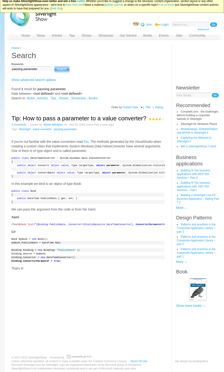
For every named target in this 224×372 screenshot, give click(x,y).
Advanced (203, 29)
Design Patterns (194, 218)
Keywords (17, 64)
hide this (56, 2)
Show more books (189, 305)
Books (93, 98)
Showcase (78, 98)
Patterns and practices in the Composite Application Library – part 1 (196, 253)
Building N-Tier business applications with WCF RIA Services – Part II (194, 174)
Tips (53, 98)
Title (148, 107)
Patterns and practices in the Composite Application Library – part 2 (196, 240)
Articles (42, 98)
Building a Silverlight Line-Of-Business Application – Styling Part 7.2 (198, 199)
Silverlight (25, 129)
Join (149, 24)
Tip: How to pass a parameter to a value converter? (78, 118)
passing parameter (65, 129)
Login (165, 24)
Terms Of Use (139, 361)
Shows (64, 98)
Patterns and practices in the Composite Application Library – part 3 (196, 228)
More (180, 208)
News (31, 98)
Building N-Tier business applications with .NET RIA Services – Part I (194, 186)
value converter (42, 129)
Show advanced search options (33, 80)
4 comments (18, 124)
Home (15, 48)
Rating (159, 107)
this (86, 141)
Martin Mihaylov (53, 124)
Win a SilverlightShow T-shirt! (198, 146)
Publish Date (130, 107)
